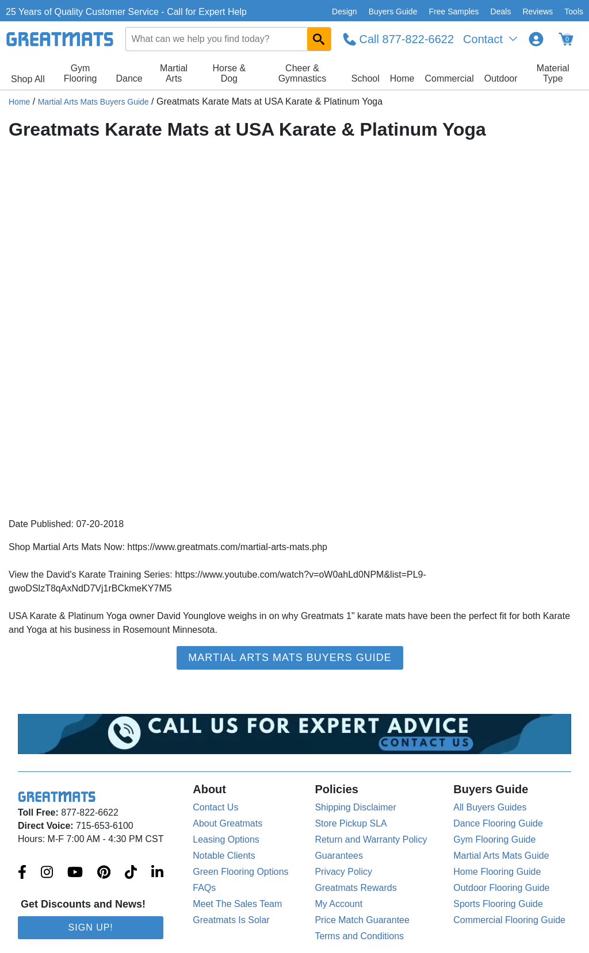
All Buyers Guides (489, 807)
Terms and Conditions (359, 936)
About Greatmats (227, 823)
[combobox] (228, 39)
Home (402, 78)
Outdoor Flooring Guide (501, 888)
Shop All (28, 79)
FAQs (204, 888)
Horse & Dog (229, 73)
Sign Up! (90, 927)
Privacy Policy (343, 872)
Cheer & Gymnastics (302, 73)
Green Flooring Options (240, 872)
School (365, 78)
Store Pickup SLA (351, 823)
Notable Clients (224, 855)
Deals (501, 11)
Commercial (448, 78)
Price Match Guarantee (362, 920)
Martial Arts (174, 73)
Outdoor (501, 78)
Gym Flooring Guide (494, 839)
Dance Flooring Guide (498, 823)
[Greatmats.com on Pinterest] (103, 873)
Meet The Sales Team (237, 904)
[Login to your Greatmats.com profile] (536, 39)
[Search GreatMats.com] (319, 39)
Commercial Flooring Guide (509, 920)
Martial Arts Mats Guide (501, 855)
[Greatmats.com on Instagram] (47, 873)
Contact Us (215, 807)
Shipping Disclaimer (355, 807)
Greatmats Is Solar (231, 920)
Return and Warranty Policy (371, 839)
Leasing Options (226, 839)
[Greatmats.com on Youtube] (75, 873)
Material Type (553, 73)
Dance (129, 78)
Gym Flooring (80, 73)
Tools (573, 11)
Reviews (537, 11)
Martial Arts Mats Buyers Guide (93, 101)
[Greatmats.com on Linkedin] (157, 873)
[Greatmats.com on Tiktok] (131, 873)
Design (344, 11)
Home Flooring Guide (497, 872)
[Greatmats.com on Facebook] (22, 873)
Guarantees (339, 855)
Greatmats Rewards (355, 888)
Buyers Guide (393, 11)
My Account (338, 904)
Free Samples (454, 11)
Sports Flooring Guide (498, 904)
